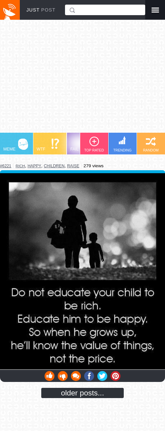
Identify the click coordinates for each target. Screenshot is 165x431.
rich (20, 166)
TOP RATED (94, 144)
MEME (15, 145)
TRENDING (122, 144)
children (54, 166)
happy (34, 166)
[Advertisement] (82, 79)
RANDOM (150, 144)
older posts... (82, 393)
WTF (48, 145)
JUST (40, 10)
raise (73, 166)
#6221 (5, 166)
